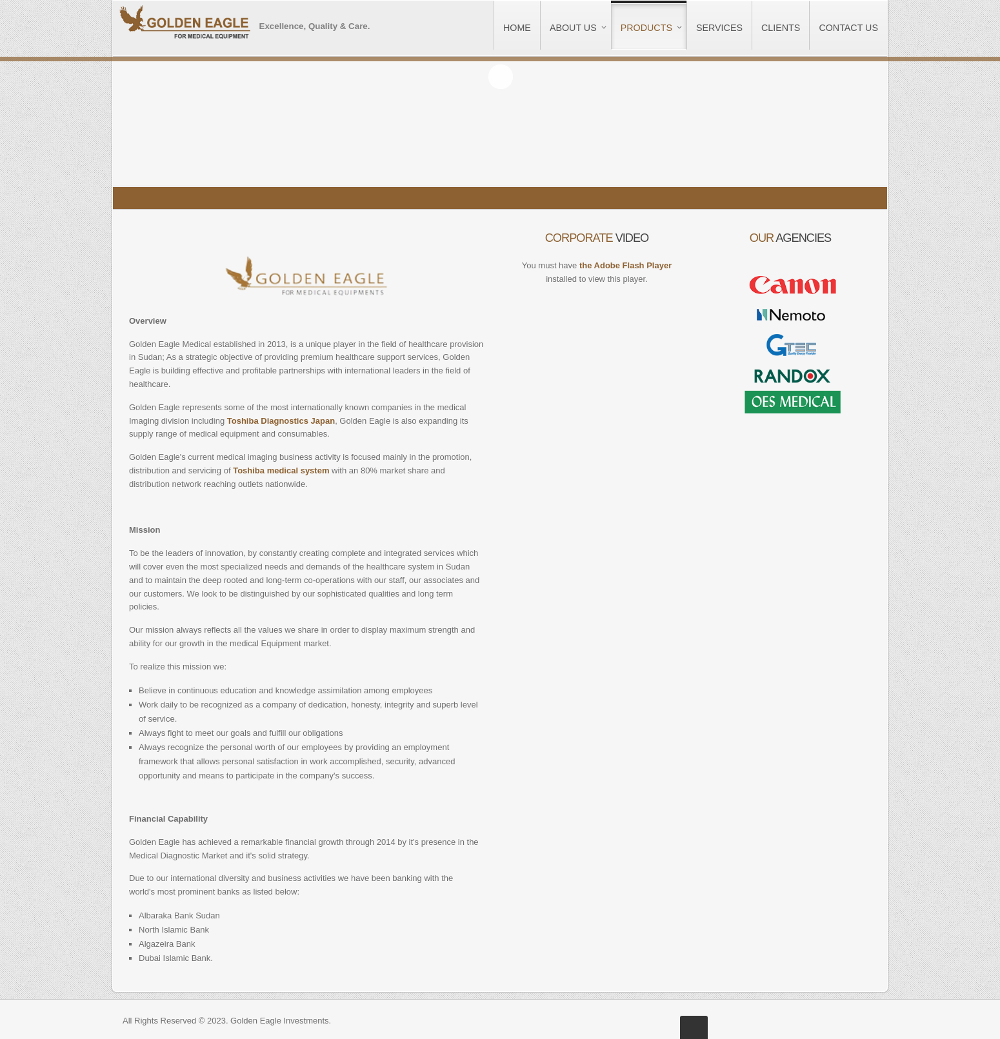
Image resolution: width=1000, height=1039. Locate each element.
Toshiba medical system (281, 470)
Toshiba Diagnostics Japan (281, 421)
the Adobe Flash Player (625, 265)
